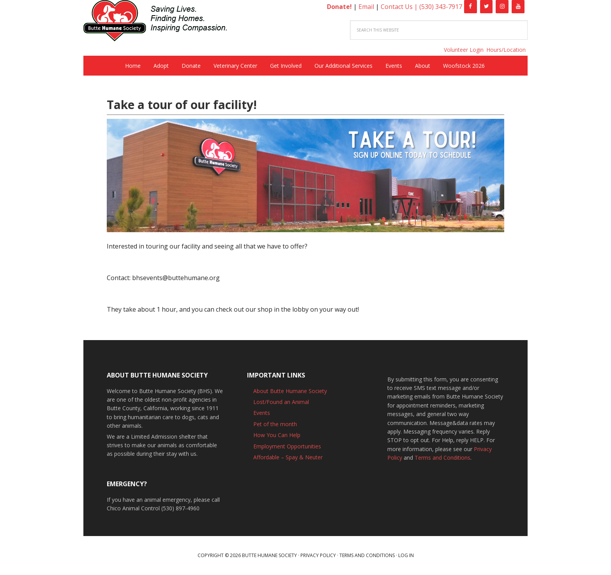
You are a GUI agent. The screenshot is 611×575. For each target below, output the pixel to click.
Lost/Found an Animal (281, 402)
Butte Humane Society (161, 22)
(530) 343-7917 (440, 6)
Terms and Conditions (442, 457)
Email (366, 6)
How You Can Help (276, 435)
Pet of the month (275, 424)
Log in (406, 555)
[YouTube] (518, 6)
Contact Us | (400, 6)
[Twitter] (486, 6)
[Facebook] (470, 6)
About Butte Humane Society (290, 391)
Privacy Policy (318, 555)
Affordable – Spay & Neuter (288, 457)
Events (261, 412)
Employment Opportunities (287, 446)
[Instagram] (502, 6)
